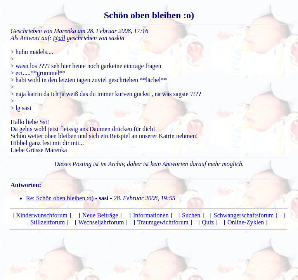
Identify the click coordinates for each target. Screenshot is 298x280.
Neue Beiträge (100, 215)
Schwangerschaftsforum (244, 215)
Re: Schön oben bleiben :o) (60, 198)
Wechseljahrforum (101, 222)
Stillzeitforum (47, 222)
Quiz (208, 222)
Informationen (151, 215)
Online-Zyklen (245, 222)
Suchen (191, 215)
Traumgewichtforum (163, 222)
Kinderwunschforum (41, 215)
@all (59, 38)
